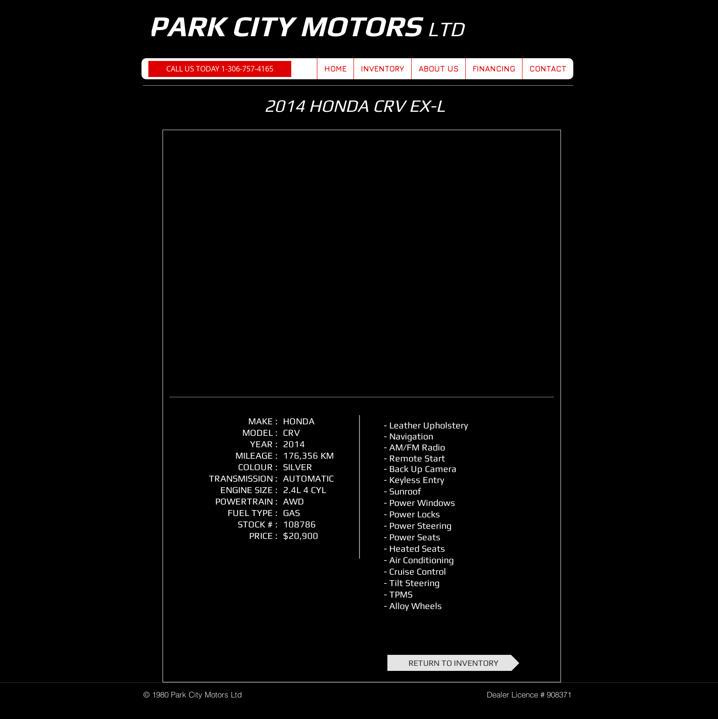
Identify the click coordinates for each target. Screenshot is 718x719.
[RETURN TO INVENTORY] (453, 663)
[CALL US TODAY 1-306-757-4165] (219, 69)
